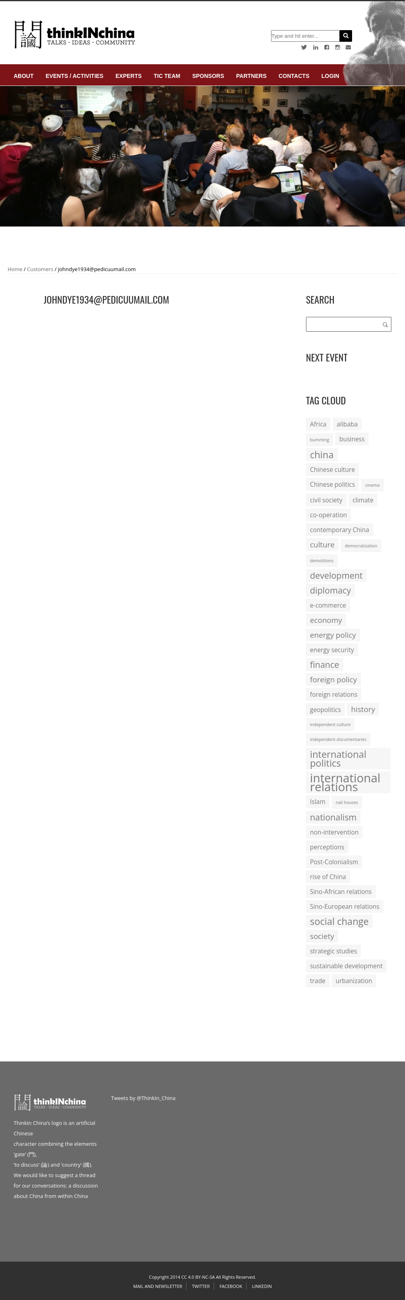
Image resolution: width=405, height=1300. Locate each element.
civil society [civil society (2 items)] (326, 500)
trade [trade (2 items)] (318, 980)
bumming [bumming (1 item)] (319, 440)
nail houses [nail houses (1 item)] (347, 802)
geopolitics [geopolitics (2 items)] (325, 709)
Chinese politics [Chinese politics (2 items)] (332, 484)
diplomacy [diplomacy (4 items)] (330, 590)
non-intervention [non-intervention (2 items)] (334, 832)
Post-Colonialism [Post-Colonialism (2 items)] (334, 861)
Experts (128, 76)
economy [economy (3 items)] (326, 620)
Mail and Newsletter (157, 1286)
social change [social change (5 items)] (339, 921)
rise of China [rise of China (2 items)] (328, 876)
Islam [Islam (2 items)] (317, 801)
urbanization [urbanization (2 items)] (354, 980)
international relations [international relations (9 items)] (345, 782)
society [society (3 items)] (322, 936)
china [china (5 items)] (322, 454)
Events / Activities (74, 76)
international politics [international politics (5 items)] (338, 758)
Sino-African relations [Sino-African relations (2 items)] (341, 891)
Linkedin (261, 1286)
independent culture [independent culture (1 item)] (330, 724)
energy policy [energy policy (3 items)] (333, 635)
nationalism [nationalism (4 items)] (333, 817)
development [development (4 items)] (336, 575)
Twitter (201, 1286)
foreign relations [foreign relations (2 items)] (333, 694)
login (330, 76)
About (24, 76)
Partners (251, 76)
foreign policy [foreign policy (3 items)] (333, 679)
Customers (40, 269)
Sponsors (208, 76)
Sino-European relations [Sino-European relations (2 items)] (344, 906)
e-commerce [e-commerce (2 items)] (328, 605)
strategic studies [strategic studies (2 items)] (333, 951)
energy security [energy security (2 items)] (332, 649)
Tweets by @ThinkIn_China (143, 1098)
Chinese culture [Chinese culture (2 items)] (332, 469)
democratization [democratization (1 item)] (361, 546)
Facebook (230, 1286)
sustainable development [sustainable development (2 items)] (346, 965)
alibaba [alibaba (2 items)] (347, 424)
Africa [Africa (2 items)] (318, 424)
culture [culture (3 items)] (322, 544)
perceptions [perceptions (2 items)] (327, 847)
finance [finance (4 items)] (324, 664)
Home (15, 269)
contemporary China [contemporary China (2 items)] (339, 529)
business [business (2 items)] (351, 439)
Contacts (294, 76)
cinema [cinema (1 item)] (372, 485)
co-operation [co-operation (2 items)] (328, 514)
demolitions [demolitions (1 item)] (322, 560)
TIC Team (167, 76)
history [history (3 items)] (363, 709)
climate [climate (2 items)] (362, 500)
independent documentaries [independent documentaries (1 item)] (338, 739)
